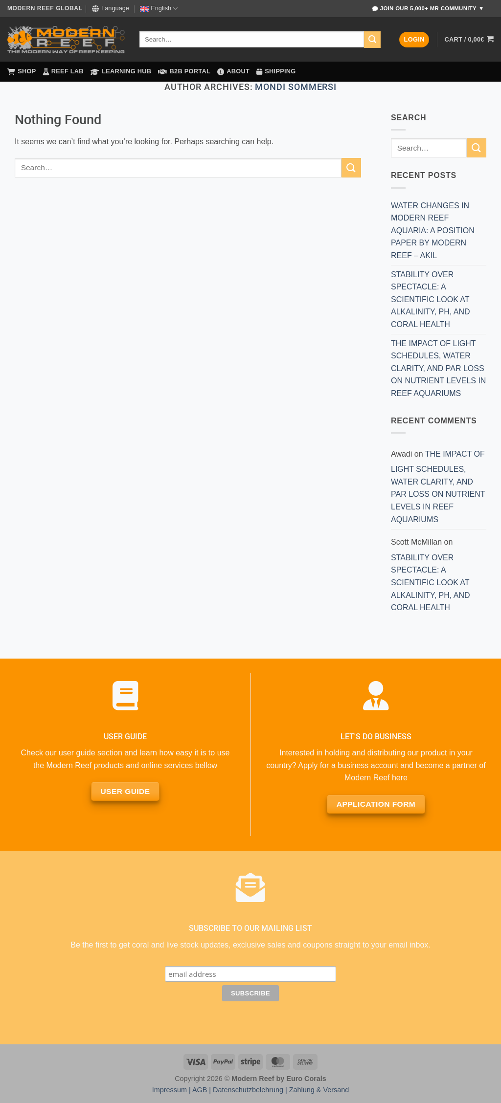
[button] (414, 40)
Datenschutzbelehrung (248, 1090)
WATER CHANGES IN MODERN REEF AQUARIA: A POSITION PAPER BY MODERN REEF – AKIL (433, 230)
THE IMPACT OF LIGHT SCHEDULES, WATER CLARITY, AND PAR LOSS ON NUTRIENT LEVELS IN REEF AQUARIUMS (438, 368)
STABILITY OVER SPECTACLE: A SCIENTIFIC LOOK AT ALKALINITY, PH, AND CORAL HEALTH (430, 299)
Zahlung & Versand (319, 1090)
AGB (199, 1090)
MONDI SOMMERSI (296, 87)
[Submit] (372, 39)
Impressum (169, 1090)
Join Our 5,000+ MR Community (428, 8)
